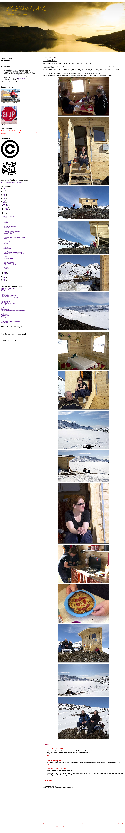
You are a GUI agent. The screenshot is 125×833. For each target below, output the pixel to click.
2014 (4, 201)
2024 (4, 190)
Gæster (4, 239)
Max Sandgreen (4, 306)
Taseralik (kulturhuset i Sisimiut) (8, 318)
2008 (4, 280)
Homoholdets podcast (6, 329)
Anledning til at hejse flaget (8, 216)
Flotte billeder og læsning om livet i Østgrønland (11, 297)
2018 (4, 195)
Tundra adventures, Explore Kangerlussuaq (10, 321)
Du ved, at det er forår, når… (9, 263)
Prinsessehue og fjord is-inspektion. (10, 226)
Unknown (49, 760)
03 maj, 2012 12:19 (61, 768)
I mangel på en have (7, 233)
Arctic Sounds (4, 293)
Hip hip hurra (6, 218)
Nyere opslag (46, 823)
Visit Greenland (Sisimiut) (6, 322)
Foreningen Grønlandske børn (8, 299)
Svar (48, 755)
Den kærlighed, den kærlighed (9, 264)
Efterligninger (6, 247)
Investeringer (6, 227)
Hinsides (5, 221)
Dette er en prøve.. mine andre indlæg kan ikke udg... (14, 253)
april (5, 271)
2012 (4, 204)
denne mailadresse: (22, 78)
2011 (4, 276)
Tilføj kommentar (48, 780)
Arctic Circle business (6, 289)
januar (5, 275)
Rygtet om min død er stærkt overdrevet (11, 231)
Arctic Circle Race (5, 290)
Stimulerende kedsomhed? (8, 229)
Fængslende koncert (7, 246)
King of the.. (5, 243)
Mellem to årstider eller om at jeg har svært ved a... (13, 252)
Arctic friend (3, 291)
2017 (4, 197)
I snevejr (5, 228)
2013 (4, 202)
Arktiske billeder (4, 294)
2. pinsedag (5, 222)
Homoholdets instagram (6, 328)
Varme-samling (6, 217)
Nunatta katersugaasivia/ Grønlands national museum (13, 310)
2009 (4, 279)
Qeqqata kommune (5, 315)
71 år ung (5, 236)
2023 (4, 191)
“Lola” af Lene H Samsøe (8, 232)
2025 (4, 188)
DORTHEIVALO (26, 8)
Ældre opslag (120, 823)
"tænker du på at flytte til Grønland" (9, 288)
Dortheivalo (50, 768)
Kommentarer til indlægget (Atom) (57, 826)
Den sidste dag (6, 242)
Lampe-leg (5, 251)
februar (5, 273)
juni (4, 213)
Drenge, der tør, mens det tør (9, 256)
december (6, 205)
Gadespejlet (5, 238)
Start (83, 823)
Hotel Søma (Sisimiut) (6, 302)
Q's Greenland (4, 314)
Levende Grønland (5, 304)
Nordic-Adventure (5, 309)
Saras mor (5, 259)
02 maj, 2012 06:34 (58, 760)
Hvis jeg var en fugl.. (7, 249)
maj (5, 214)
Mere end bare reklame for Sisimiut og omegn (11, 182)
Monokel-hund (6, 260)
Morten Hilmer (4, 308)
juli (4, 212)
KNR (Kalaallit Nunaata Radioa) (8, 303)
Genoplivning (6, 224)
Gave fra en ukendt (7, 248)
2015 (4, 200)
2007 (4, 282)
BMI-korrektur (6, 265)
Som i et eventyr (6, 241)
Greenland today (5, 300)
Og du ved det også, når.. (8, 262)
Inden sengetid (6, 267)
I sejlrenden (5, 220)
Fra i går (5, 257)
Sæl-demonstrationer (7, 269)
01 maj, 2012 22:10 (57, 748)
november (6, 207)
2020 (4, 192)
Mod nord (5, 234)
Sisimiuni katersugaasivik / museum (9, 317)
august (5, 211)
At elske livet (50, 60)
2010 (4, 277)
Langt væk (5, 223)
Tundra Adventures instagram (7, 320)
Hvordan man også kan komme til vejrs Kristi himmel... (14, 237)
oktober (5, 208)
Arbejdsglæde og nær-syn (8, 254)
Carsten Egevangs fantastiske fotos (9, 295)
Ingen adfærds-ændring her (9, 258)
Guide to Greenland (5, 301)
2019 (4, 194)
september (6, 209)
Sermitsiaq (3, 316)
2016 (4, 198)
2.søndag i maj (6, 244)
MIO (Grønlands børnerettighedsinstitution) (10, 307)
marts (5, 272)
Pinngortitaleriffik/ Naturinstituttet (8, 313)
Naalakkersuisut (4, 311)
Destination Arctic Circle (6, 296)
